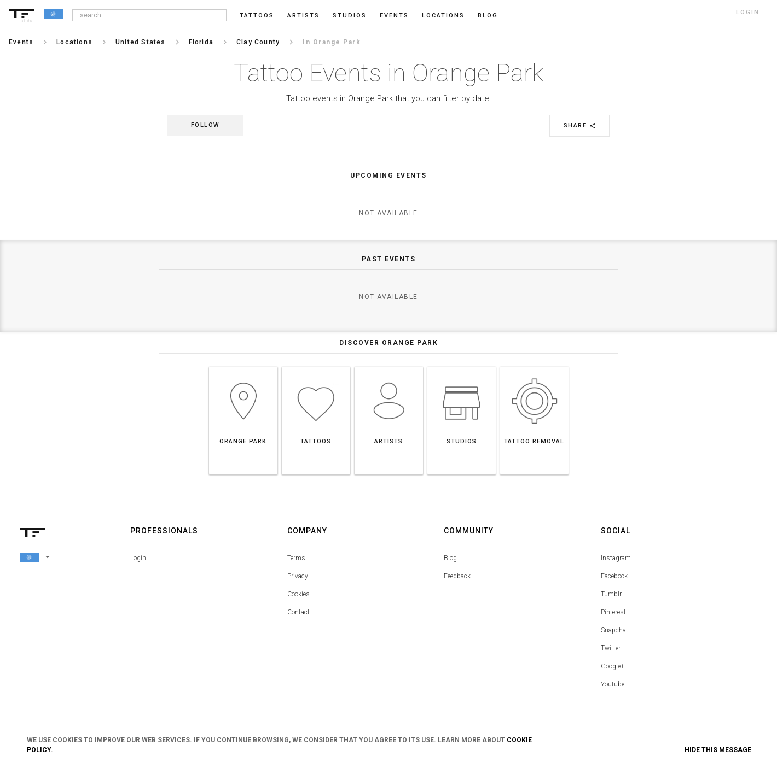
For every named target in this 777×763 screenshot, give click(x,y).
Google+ (612, 666)
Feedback (457, 576)
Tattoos (257, 15)
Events (394, 15)
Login (138, 558)
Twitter (611, 648)
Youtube (612, 684)
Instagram (616, 558)
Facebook (614, 576)
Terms (296, 558)
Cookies (298, 594)
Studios (350, 15)
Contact (298, 612)
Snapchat (614, 630)
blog (488, 15)
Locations (443, 15)
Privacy (297, 576)
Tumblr (611, 594)
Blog (450, 558)
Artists (303, 15)
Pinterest (613, 612)
